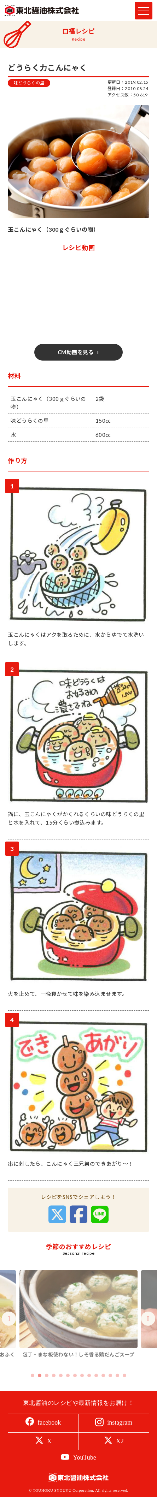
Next (148, 1330)
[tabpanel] (78, 1326)
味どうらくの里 (29, 82)
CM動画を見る (76, 352)
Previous (9, 1330)
